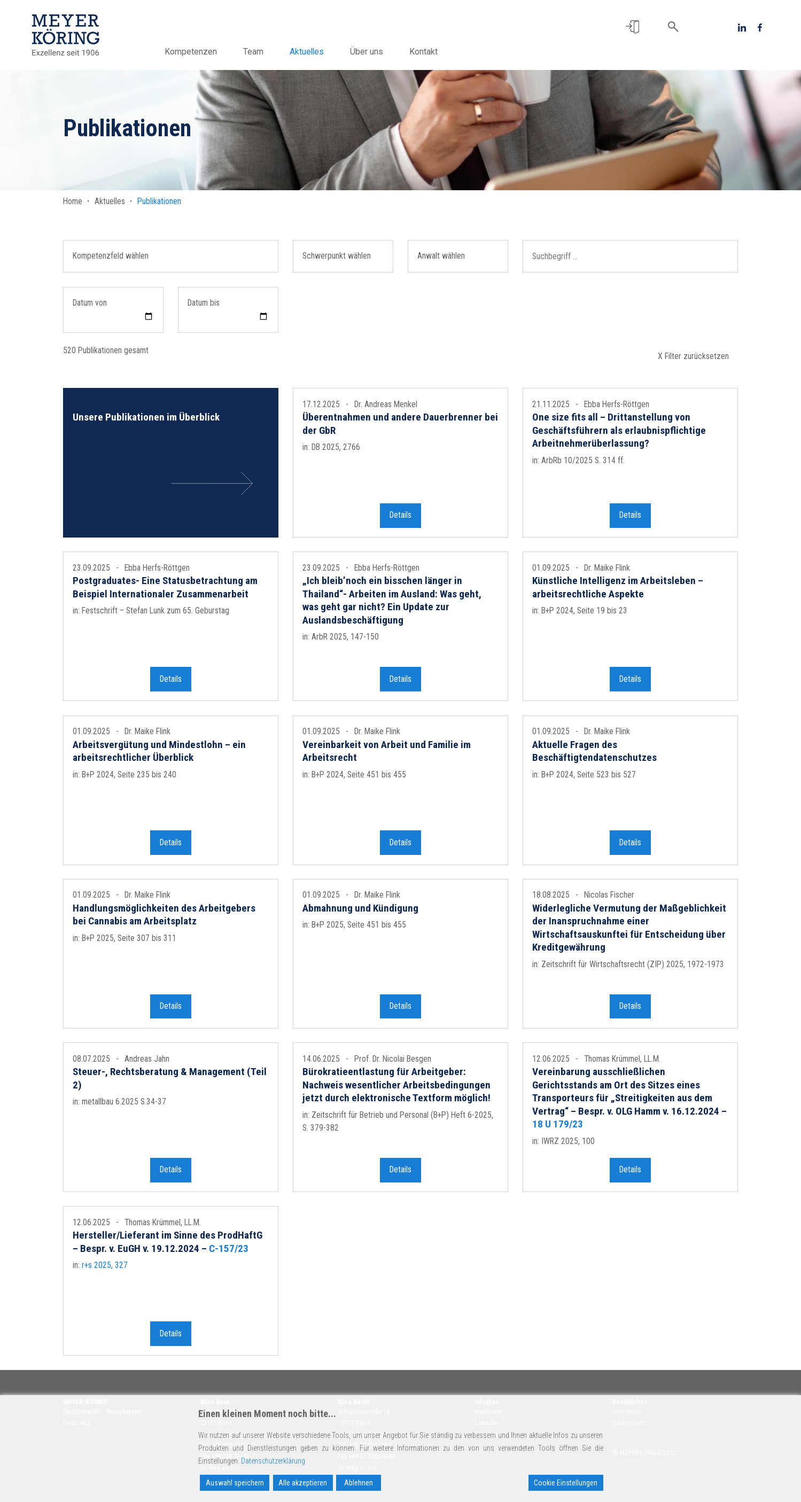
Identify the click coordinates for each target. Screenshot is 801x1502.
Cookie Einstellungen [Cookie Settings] (565, 1482)
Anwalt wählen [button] (441, 256)
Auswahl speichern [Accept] (235, 1482)
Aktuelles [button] (307, 51)
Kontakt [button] (423, 51)
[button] (632, 27)
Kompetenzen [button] (191, 51)
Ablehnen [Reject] (358, 1482)
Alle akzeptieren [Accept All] (302, 1482)
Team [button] (253, 51)
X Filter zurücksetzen (693, 356)
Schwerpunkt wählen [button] (336, 256)
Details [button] (400, 520)
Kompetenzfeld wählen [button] (111, 256)
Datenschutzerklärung (273, 1461)
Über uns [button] (366, 51)
